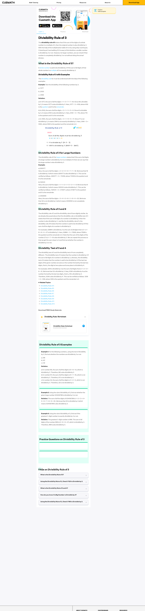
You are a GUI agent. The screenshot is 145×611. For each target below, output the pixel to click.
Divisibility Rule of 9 (47, 299)
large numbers (61, 157)
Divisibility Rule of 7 (47, 293)
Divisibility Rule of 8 (47, 296)
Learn (41, 31)
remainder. (60, 107)
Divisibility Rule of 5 (47, 288)
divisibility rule (46, 79)
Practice (63, 31)
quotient (45, 107)
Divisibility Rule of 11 (47, 301)
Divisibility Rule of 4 (47, 286)
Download (85, 31)
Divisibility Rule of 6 (47, 291)
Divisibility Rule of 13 (48, 304)
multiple (54, 70)
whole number (44, 68)
